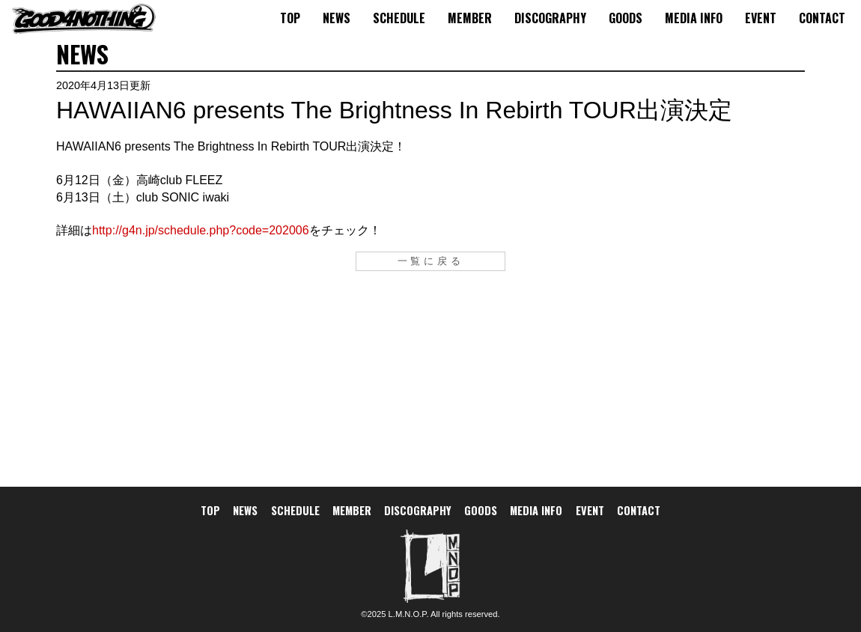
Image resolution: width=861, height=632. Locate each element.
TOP (290, 18)
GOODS (625, 18)
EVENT (760, 18)
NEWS (336, 18)
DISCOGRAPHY (550, 18)
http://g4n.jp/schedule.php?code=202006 (200, 230)
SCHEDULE (399, 18)
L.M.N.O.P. (409, 614)
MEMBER (470, 18)
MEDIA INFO (693, 18)
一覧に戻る (431, 261)
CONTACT (822, 18)
